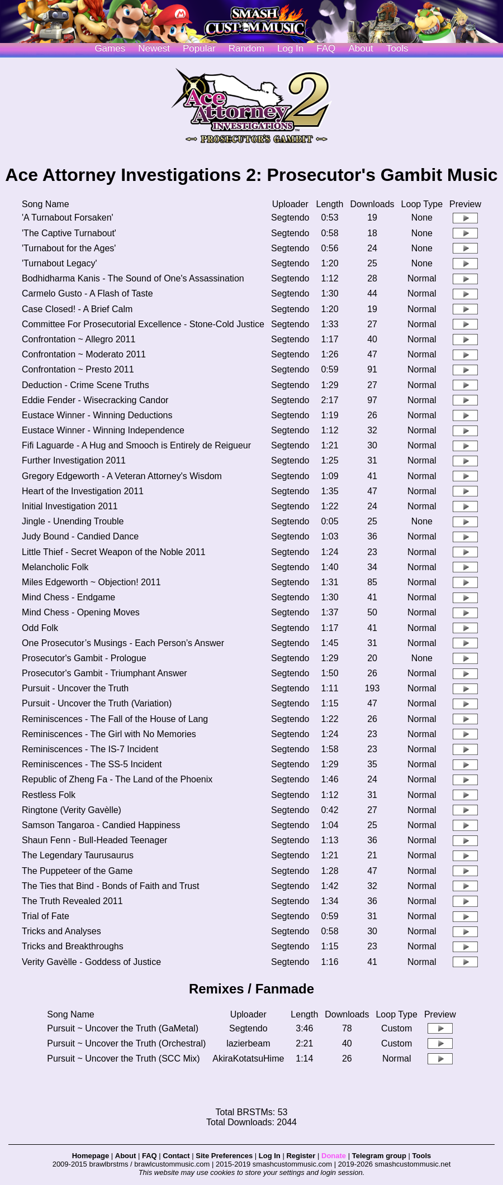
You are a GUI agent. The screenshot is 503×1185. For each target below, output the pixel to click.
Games (109, 48)
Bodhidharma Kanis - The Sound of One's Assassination (133, 278)
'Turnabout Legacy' (59, 263)
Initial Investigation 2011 (70, 506)
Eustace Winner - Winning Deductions (97, 415)
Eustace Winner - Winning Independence (103, 430)
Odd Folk (40, 628)
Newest (154, 48)
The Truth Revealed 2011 (72, 901)
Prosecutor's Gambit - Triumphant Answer (104, 673)
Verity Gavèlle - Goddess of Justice (91, 962)
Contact (176, 1155)
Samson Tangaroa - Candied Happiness (101, 825)
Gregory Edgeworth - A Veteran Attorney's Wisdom (122, 476)
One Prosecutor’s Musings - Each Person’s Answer (123, 643)
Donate (333, 1155)
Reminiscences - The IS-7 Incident (90, 749)
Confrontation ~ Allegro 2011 (78, 339)
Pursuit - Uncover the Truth (75, 688)
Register (300, 1155)
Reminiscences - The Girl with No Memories (109, 734)
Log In (270, 1155)
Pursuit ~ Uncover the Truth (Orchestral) (126, 1043)
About (360, 48)
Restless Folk (48, 795)
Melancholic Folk (55, 567)
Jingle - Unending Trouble (73, 521)
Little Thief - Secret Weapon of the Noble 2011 (114, 552)
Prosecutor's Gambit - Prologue (84, 658)
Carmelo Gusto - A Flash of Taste (87, 293)
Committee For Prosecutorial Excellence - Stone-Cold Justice (143, 324)
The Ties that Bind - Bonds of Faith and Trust (111, 886)
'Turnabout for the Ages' (69, 248)
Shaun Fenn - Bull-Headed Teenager (94, 840)
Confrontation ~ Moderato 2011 (84, 354)
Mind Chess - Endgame (68, 597)
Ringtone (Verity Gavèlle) (71, 810)
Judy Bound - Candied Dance (80, 536)
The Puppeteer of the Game (77, 871)
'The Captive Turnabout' (69, 233)
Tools (397, 48)
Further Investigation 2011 (74, 460)
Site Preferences (224, 1155)
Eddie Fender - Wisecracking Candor (95, 400)
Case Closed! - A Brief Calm (77, 309)
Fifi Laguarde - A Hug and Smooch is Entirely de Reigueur (136, 445)
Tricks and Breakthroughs (73, 946)
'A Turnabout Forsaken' (67, 217)
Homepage (90, 1155)
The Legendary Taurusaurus (78, 855)
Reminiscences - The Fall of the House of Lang (115, 719)
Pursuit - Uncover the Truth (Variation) (97, 703)
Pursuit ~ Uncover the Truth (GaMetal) (122, 1028)
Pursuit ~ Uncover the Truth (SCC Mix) (123, 1058)
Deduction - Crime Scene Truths (85, 385)
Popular (199, 48)
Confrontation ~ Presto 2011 (78, 369)
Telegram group (379, 1155)
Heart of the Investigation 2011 (83, 491)
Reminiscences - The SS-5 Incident (92, 764)
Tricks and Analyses (61, 931)
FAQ (325, 48)
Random (246, 48)
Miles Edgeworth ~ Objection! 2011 (91, 582)
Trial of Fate (45, 916)
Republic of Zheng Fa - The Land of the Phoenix (117, 779)
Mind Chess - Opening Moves (81, 612)
